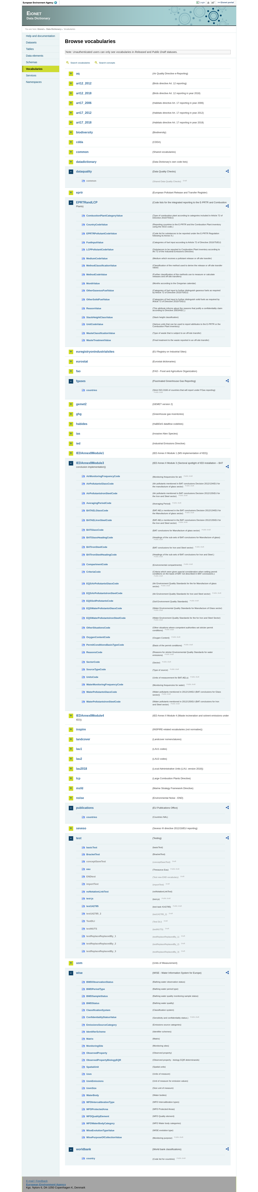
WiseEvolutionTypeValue (100, 1130)
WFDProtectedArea (97, 1109)
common (82, 151)
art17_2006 (84, 103)
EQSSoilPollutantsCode (99, 600)
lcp (78, 778)
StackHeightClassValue (99, 317)
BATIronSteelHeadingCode (101, 554)
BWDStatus (92, 1003)
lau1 (79, 749)
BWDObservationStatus (99, 982)
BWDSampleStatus (97, 996)
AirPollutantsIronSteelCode (101, 493)
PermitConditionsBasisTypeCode (105, 644)
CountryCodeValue (97, 224)
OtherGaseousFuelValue (100, 290)
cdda (79, 142)
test (78, 838)
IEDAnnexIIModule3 (90, 463)
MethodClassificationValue (101, 265)
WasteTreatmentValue (98, 340)
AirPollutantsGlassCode (100, 483)
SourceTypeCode (96, 669)
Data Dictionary (53, 29)
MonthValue (93, 283)
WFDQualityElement (97, 1116)
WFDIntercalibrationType (100, 1102)
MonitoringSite (94, 1045)
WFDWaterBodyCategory (100, 1123)
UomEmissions (95, 1081)
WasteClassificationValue (100, 333)
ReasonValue (93, 308)
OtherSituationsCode (98, 627)
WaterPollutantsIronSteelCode (103, 701)
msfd (79, 788)
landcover (83, 739)
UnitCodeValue (94, 324)
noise (80, 798)
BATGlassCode (95, 529)
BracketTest (93, 854)
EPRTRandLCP (87, 202)
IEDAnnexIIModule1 (90, 453)
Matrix (90, 1038)
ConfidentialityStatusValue (101, 1017)
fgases (81, 381)
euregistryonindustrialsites (95, 351)
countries (91, 390)
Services (31, 75)
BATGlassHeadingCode (99, 537)
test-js (90, 898)
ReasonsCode (94, 652)
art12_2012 (84, 83)
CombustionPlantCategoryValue (104, 215)
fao (78, 371)
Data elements (34, 55)
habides (81, 423)
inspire (81, 729)
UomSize (91, 1088)
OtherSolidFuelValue (98, 299)
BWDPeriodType (95, 989)
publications (85, 807)
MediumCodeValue (97, 258)
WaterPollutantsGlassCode (101, 692)
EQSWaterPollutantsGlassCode (104, 608)
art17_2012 (84, 112)
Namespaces (34, 81)
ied (78, 443)
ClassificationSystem (98, 1010)
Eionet (41, 29)
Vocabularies (34, 68)
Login (202, 2)
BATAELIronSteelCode (99, 520)
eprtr (79, 192)
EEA (41, 2)
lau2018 (81, 768)
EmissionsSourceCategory (101, 1024)
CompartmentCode (97, 564)
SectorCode (93, 662)
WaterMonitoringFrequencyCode (104, 684)
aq (78, 73)
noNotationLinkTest (97, 891)
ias (78, 433)
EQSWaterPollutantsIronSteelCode (106, 618)
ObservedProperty (96, 1053)
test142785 (92, 906)
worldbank (83, 1149)
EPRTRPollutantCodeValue (101, 233)
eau (88, 869)
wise (79, 972)
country (90, 1158)
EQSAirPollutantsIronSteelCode (104, 593)
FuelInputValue (94, 242)
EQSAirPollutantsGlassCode (102, 583)
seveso (81, 828)
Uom (89, 1074)
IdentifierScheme (96, 1031)
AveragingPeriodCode (98, 503)
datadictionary (86, 161)
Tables (30, 49)
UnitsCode (92, 677)
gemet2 (81, 404)
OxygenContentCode (98, 637)
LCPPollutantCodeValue (100, 249)
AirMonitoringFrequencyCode (103, 476)
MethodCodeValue (96, 274)
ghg (79, 414)
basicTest (91, 847)
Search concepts (107, 63)
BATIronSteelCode (96, 547)
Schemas (31, 62)
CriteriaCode (93, 571)
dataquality (84, 171)
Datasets (31, 42)
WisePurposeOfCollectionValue (104, 1137)
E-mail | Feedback (37, 1181)
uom (79, 963)
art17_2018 (84, 122)
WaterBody (92, 1095)
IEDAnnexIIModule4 (90, 715)
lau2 (79, 758)
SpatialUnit (92, 1067)
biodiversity (84, 132)
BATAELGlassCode (97, 510)
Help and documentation (40, 35)
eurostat (82, 361)
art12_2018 (84, 93)
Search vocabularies (80, 63)
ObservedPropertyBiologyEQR (103, 1060)
